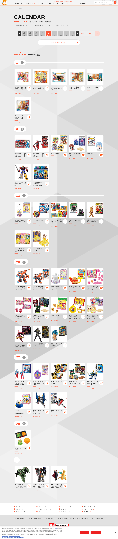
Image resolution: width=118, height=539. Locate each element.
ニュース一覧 (42, 506)
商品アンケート (66, 511)
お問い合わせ (21, 518)
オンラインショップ (89, 506)
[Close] (115, 533)
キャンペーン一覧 (66, 506)
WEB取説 (87, 511)
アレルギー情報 (98, 518)
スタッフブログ (89, 509)
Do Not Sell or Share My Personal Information (74, 518)
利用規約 (50, 518)
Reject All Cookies (95, 533)
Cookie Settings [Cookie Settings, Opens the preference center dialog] (84, 533)
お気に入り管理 (20, 511)
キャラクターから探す (45, 509)
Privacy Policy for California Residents (11, 536)
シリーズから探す (44, 511)
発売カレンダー (20, 509)
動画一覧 (63, 509)
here (56, 529)
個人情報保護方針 (36, 518)
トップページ (20, 506)
